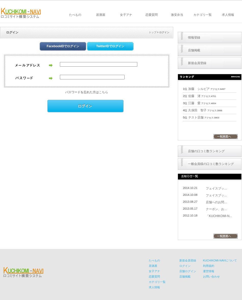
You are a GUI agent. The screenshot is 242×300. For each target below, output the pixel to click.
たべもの (75, 15)
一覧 (225, 136)
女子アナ (126, 15)
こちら (103, 92)
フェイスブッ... (216, 188)
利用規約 (208, 265)
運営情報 (208, 271)
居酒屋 (100, 15)
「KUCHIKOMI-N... (219, 216)
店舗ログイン (187, 271)
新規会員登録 (197, 63)
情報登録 (194, 37)
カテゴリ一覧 (202, 15)
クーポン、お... (216, 209)
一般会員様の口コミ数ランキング (211, 164)
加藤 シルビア (199, 89)
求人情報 (228, 15)
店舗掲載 (194, 50)
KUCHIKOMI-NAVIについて (220, 260)
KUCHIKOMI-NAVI (21, 13)
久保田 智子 (197, 110)
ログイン (185, 265)
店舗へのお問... (216, 202)
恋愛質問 (151, 15)
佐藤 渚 (194, 96)
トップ (152, 32)
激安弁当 (177, 15)
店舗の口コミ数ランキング (206, 151)
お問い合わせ (211, 276)
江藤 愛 (194, 103)
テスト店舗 (196, 117)
